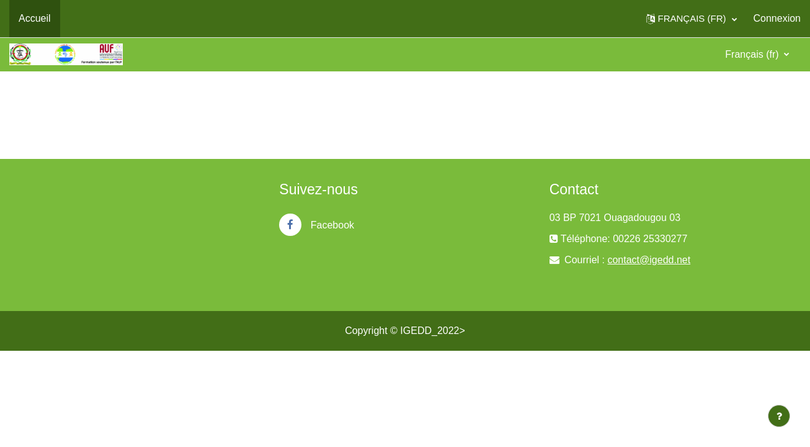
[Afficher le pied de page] (779, 416)
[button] (691, 18)
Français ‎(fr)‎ (753, 54)
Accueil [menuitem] (35, 18)
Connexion (777, 18)
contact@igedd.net (648, 260)
